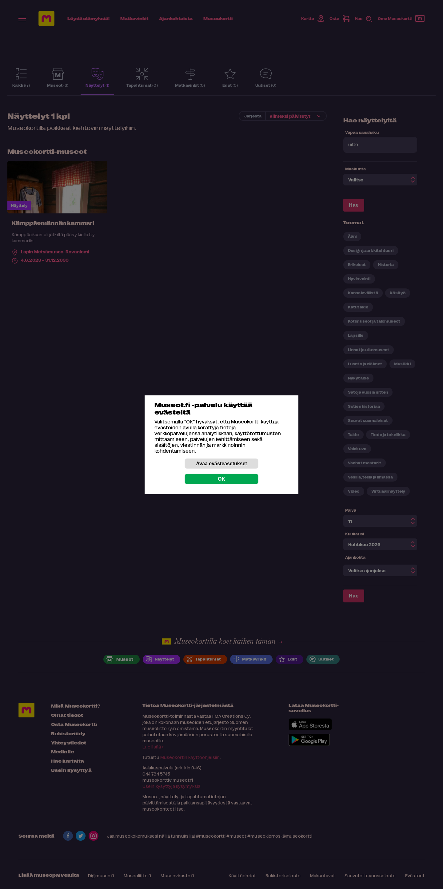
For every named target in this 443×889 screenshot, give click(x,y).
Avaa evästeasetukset (221, 463)
